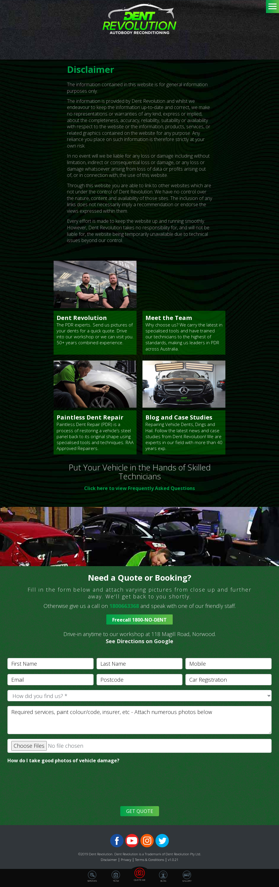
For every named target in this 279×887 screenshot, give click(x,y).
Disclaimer (109, 859)
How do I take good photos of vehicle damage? (63, 761)
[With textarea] (139, 720)
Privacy (126, 859)
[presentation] (51, 788)
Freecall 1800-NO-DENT (139, 620)
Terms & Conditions (149, 859)
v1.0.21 (173, 859)
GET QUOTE (139, 811)
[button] (139, 637)
